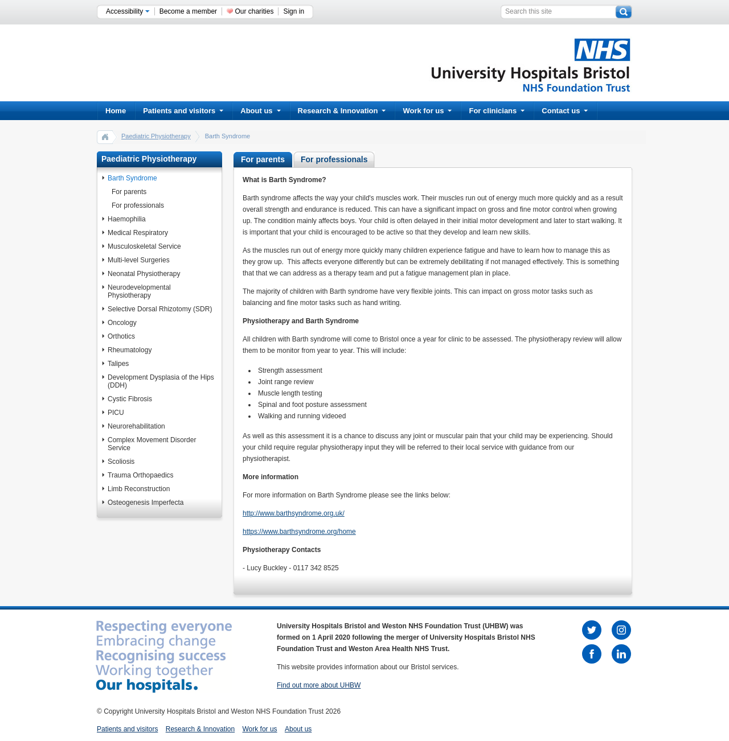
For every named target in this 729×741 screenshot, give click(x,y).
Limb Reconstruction (139, 489)
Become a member (188, 11)
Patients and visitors (183, 110)
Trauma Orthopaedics (141, 475)
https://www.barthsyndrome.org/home (299, 532)
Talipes (118, 364)
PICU (116, 413)
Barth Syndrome (132, 178)
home (105, 136)
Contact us (565, 110)
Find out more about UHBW (319, 685)
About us (260, 110)
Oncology (122, 323)
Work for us (427, 110)
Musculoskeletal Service (144, 246)
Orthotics (121, 336)
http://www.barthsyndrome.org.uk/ (294, 513)
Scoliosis (121, 462)
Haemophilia (127, 219)
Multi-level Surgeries (139, 260)
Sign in (293, 11)
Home (115, 110)
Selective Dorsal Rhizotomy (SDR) (160, 309)
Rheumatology (129, 350)
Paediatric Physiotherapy (156, 136)
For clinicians (497, 110)
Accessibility (128, 11)
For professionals (138, 205)
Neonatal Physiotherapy (144, 274)
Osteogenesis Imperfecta (145, 503)
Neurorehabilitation (136, 426)
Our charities (254, 11)
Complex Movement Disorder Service (152, 444)
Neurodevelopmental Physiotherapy (139, 291)
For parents (129, 192)
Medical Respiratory (138, 233)
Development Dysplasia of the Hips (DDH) (161, 381)
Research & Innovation (342, 110)
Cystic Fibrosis (130, 399)
